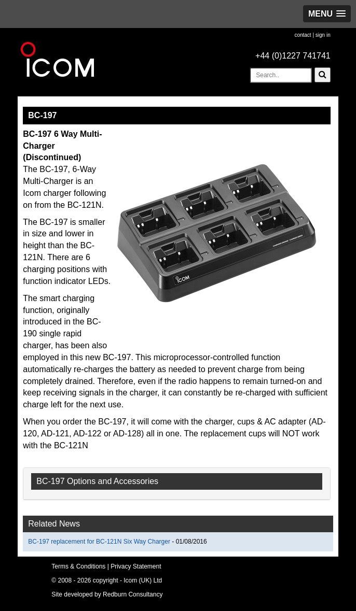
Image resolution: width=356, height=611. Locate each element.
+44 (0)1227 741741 (293, 55)
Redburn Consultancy (132, 594)
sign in (323, 35)
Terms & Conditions (78, 566)
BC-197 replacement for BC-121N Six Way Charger (100, 541)
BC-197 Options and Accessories (97, 481)
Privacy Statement (136, 566)
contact (302, 35)
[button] (327, 13)
